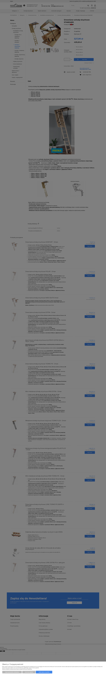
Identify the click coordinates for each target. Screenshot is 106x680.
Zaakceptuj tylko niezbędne (12, 672)
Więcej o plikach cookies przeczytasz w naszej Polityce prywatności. (17, 669)
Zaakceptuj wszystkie (44, 672)
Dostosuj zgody (29, 672)
